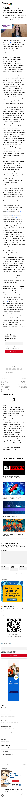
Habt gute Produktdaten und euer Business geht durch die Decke (12, 497)
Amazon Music (16, 211)
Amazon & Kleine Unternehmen (12, 311)
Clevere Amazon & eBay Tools (8, 728)
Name (3, 566)
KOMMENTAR (5, 550)
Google (5, 211)
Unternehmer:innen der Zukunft (8, 215)
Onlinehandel (22, 20)
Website (21, 566)
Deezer (20, 209)
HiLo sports (7, 42)
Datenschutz (11, 796)
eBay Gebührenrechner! (7, 735)
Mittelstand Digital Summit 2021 (11, 516)
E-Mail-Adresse (9, 341)
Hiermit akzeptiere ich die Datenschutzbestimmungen (12, 347)
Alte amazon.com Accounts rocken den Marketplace (13, 535)
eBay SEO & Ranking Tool (7, 710)
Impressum (17, 796)
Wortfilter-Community (10, 791)
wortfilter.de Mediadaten (10, 794)
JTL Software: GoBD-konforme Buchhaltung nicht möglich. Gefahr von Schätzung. (13, 478)
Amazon (12, 15)
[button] (2, 795)
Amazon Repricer (5, 741)
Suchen (24, 764)
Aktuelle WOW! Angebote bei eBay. (9, 722)
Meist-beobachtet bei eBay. (8, 716)
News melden (19, 791)
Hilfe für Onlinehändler (17, 789)
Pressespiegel (20, 794)
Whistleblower (8, 789)
